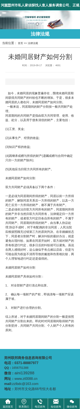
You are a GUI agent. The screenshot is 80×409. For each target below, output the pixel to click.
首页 (20, 43)
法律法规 (40, 34)
